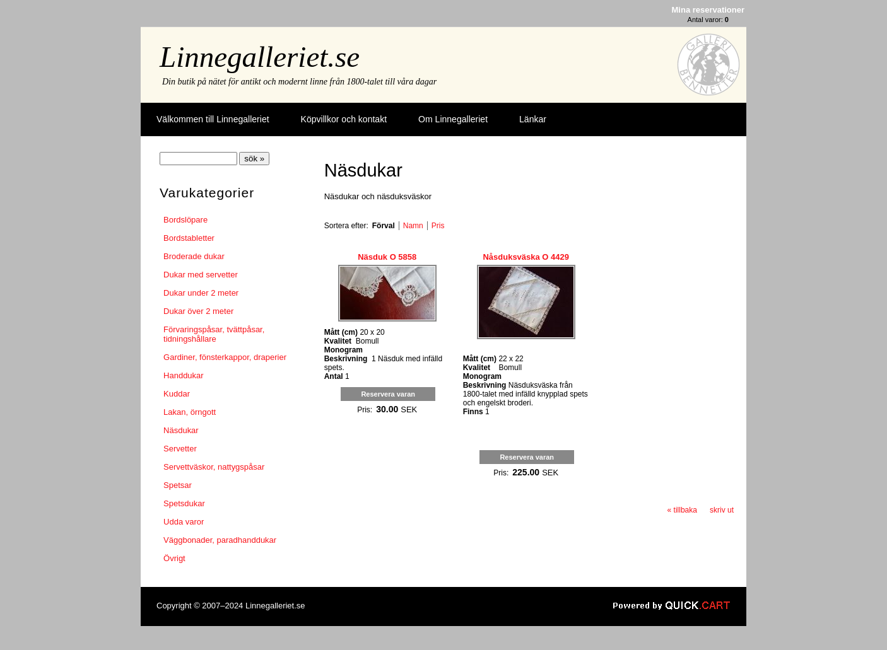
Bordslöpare (185, 219)
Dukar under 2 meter (200, 293)
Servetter (180, 448)
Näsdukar (181, 430)
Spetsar (177, 485)
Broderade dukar (194, 256)
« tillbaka (682, 510)
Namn (413, 225)
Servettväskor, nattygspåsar (213, 467)
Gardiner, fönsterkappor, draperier (224, 357)
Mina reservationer (708, 10)
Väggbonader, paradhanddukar (219, 540)
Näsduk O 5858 (387, 257)
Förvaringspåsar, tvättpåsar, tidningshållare (213, 334)
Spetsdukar (184, 503)
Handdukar (183, 375)
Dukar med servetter (200, 274)
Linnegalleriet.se (260, 56)
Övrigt (174, 558)
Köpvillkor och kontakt (344, 119)
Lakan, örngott (189, 412)
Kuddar (176, 393)
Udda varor (183, 521)
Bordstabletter (188, 238)
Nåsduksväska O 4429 (525, 257)
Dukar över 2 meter (198, 311)
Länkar (532, 119)
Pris (438, 225)
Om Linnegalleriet (453, 119)
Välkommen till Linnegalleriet (212, 119)
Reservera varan (388, 394)
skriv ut (722, 510)
